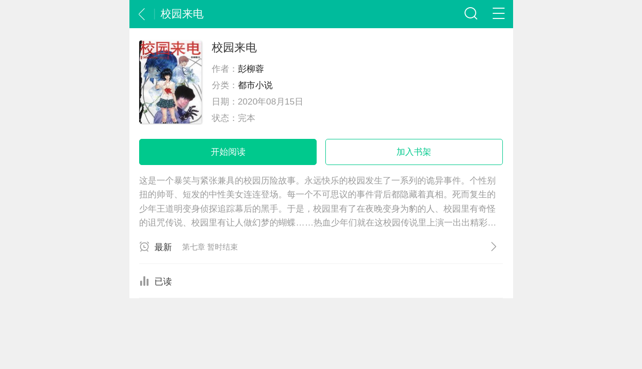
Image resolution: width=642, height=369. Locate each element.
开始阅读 (228, 152)
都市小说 (255, 85)
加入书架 (413, 152)
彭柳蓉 (251, 69)
